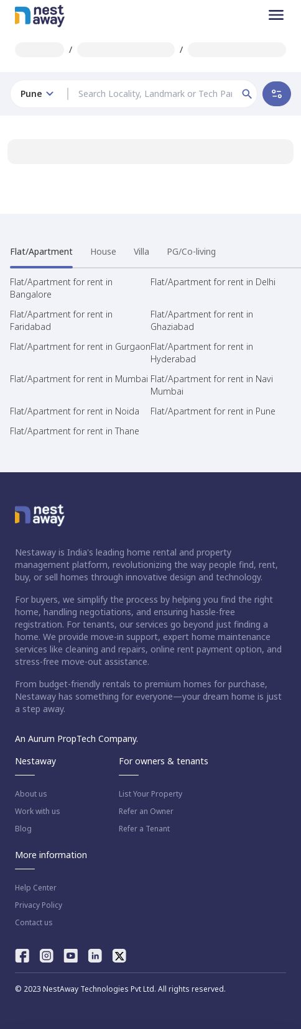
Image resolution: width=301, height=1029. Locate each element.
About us (31, 794)
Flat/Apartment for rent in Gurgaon (80, 346)
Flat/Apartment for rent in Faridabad (61, 320)
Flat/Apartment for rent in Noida (74, 411)
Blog (23, 829)
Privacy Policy (38, 905)
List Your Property (150, 794)
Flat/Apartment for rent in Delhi (213, 282)
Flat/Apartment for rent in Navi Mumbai (211, 385)
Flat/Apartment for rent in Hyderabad (201, 353)
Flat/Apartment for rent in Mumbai (79, 379)
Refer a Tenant (144, 829)
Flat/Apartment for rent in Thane (74, 431)
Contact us (34, 923)
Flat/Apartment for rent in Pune (213, 411)
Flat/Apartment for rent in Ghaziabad (201, 320)
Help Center (36, 888)
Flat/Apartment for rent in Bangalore (61, 288)
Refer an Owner (146, 811)
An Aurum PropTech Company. (76, 738)
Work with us (37, 811)
